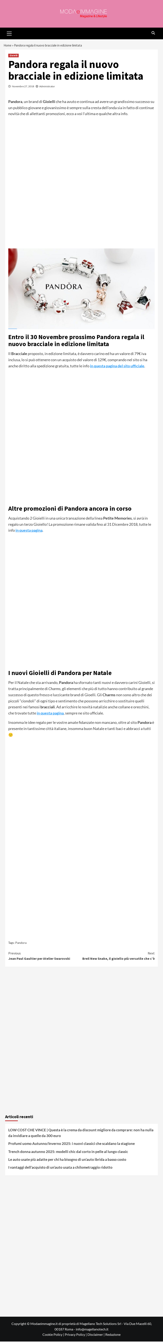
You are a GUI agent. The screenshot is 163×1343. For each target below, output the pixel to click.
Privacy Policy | (76, 1336)
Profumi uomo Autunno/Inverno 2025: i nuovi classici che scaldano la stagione (71, 1145)
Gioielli (13, 57)
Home (8, 46)
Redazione (113, 1336)
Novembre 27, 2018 (23, 88)
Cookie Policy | (53, 1336)
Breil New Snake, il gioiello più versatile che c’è (118, 957)
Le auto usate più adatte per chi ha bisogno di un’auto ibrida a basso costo (67, 1161)
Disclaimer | (96, 1336)
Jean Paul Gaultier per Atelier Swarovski (45, 957)
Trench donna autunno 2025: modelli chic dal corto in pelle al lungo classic (68, 1153)
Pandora (21, 944)
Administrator (47, 88)
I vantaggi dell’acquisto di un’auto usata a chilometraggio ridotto (60, 1169)
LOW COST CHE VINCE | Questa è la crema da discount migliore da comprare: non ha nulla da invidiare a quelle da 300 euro (80, 1134)
